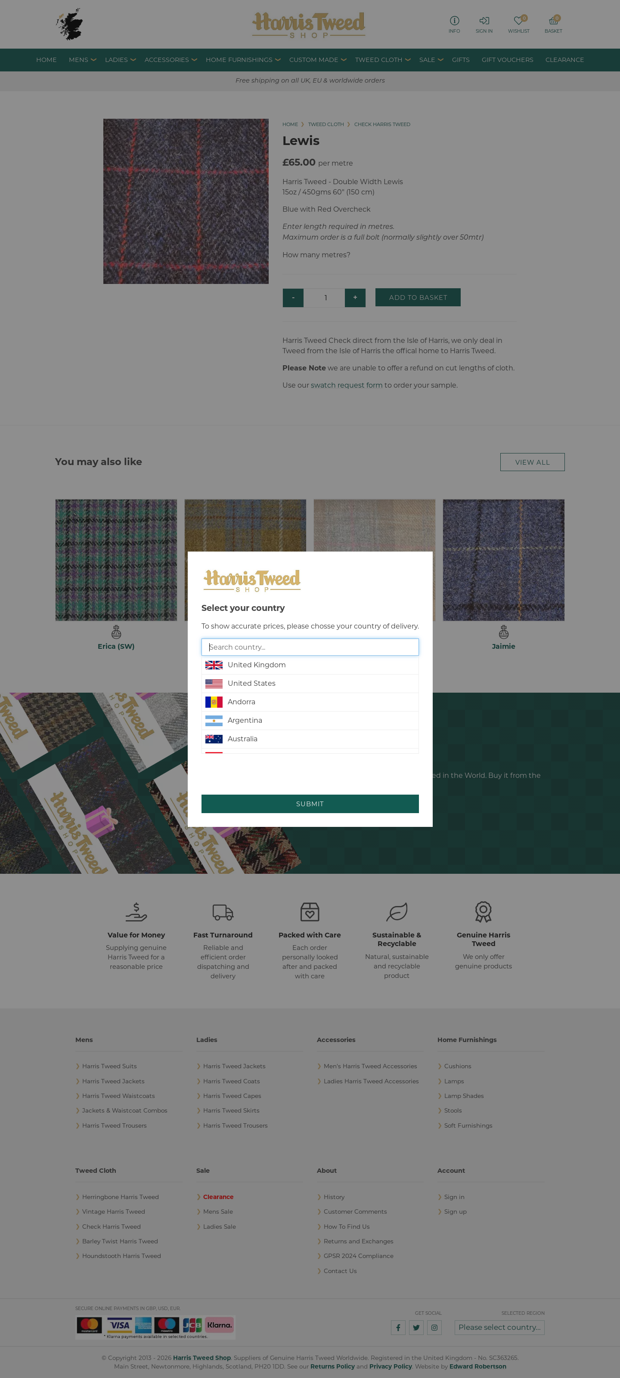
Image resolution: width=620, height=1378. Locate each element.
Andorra (230, 702)
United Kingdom (245, 665)
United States (240, 683)
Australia (231, 739)
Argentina (233, 720)
